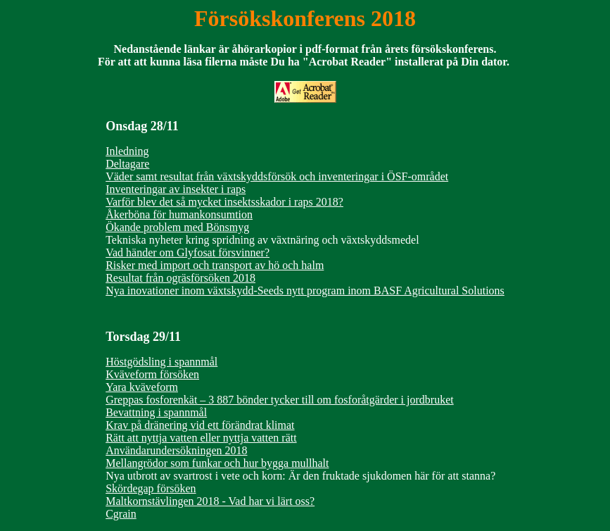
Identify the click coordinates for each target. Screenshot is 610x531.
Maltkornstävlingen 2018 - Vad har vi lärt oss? (210, 501)
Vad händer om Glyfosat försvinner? (187, 252)
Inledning (127, 151)
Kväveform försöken (152, 374)
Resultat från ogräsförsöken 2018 (180, 278)
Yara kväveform (142, 387)
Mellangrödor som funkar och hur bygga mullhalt (217, 463)
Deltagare (127, 164)
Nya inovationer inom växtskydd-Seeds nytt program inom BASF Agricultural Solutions (305, 290)
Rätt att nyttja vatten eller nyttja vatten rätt (201, 438)
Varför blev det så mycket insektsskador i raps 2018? (224, 202)
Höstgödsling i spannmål (161, 362)
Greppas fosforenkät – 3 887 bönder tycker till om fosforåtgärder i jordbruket (280, 400)
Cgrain (121, 514)
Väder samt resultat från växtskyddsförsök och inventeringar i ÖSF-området (277, 176)
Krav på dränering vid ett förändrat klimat (200, 425)
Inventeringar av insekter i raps (176, 189)
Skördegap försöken (151, 488)
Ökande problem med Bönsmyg (177, 227)
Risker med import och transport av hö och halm (215, 265)
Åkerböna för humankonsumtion (179, 214)
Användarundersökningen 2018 (176, 450)
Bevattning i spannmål (156, 412)
